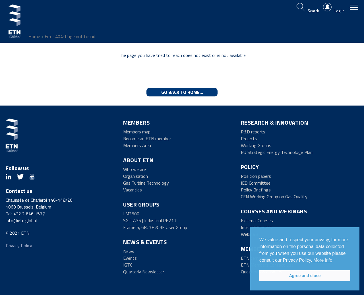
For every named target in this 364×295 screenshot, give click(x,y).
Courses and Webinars (274, 211)
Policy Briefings (256, 189)
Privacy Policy (19, 245)
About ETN (138, 160)
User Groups (141, 204)
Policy (250, 166)
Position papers (256, 176)
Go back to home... (182, 92)
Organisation (135, 176)
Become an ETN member (147, 138)
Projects (249, 138)
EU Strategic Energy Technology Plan (277, 152)
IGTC (127, 264)
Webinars (249, 234)
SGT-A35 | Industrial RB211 (149, 220)
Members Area (137, 145)
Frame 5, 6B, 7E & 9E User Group (155, 227)
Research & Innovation (274, 122)
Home (34, 36)
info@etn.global (21, 220)
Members (136, 122)
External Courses (257, 220)
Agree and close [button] (304, 275)
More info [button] (322, 260)
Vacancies (132, 189)
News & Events (145, 242)
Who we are (134, 169)
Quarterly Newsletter (143, 271)
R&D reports (253, 131)
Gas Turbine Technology (146, 183)
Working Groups (256, 145)
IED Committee (255, 183)
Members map (136, 131)
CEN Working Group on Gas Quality (274, 196)
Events (130, 258)
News (128, 251)
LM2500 (131, 213)
